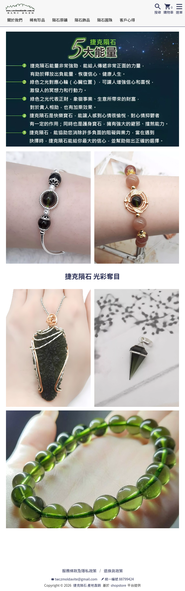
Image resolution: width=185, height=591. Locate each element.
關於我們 (14, 20)
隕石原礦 (59, 20)
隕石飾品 (82, 20)
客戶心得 (127, 20)
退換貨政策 (113, 571)
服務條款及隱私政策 (79, 571)
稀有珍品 (37, 20)
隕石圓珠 (104, 20)
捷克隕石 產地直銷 (87, 585)
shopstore (118, 585)
